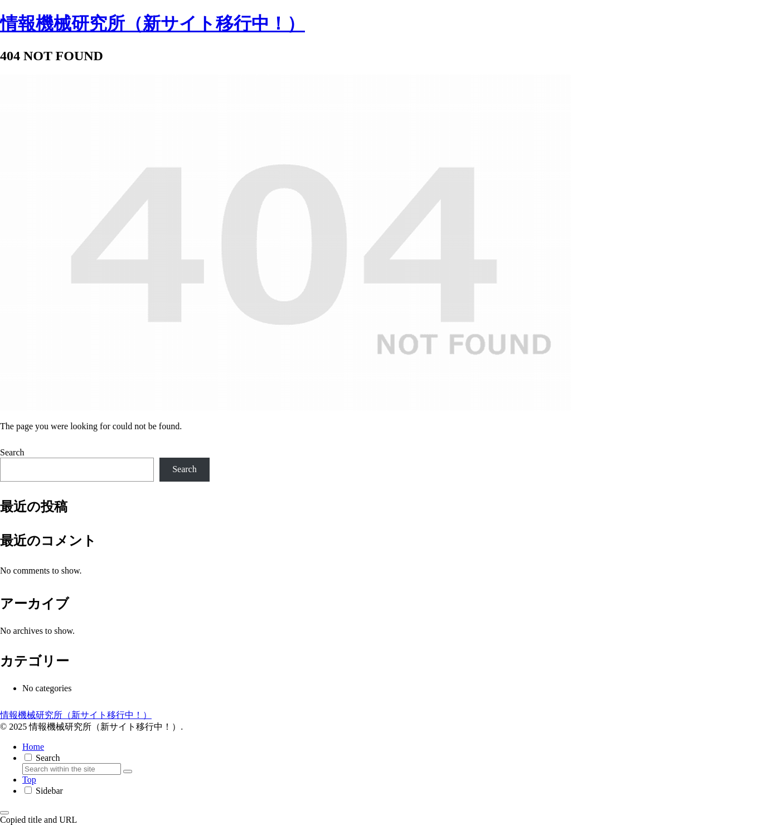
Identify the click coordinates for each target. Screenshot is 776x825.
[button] (127, 771)
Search (12, 452)
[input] (71, 769)
